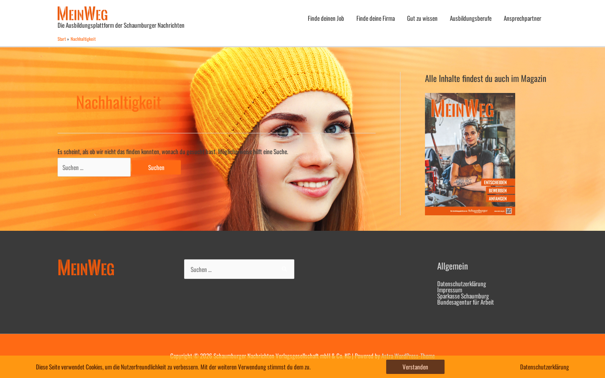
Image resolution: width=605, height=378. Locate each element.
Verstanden (415, 366)
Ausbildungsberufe (471, 17)
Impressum (449, 289)
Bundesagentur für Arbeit (465, 301)
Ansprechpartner (522, 17)
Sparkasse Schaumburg (463, 295)
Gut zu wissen (422, 17)
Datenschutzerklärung (461, 283)
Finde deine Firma (375, 17)
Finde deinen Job (326, 17)
